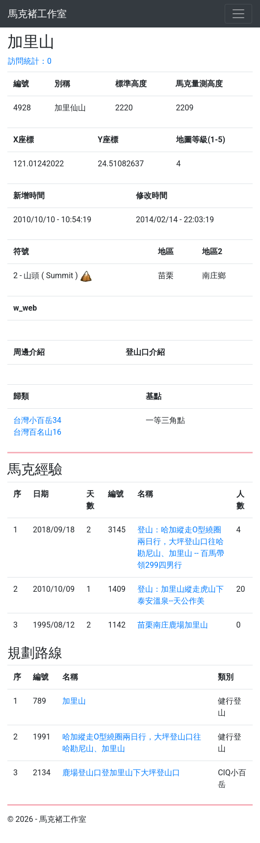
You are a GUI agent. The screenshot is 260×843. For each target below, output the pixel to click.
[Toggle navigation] (238, 14)
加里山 (74, 701)
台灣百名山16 (37, 432)
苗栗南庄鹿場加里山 (172, 625)
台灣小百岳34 (37, 420)
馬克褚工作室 (37, 14)
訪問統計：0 (30, 61)
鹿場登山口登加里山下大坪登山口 (121, 772)
